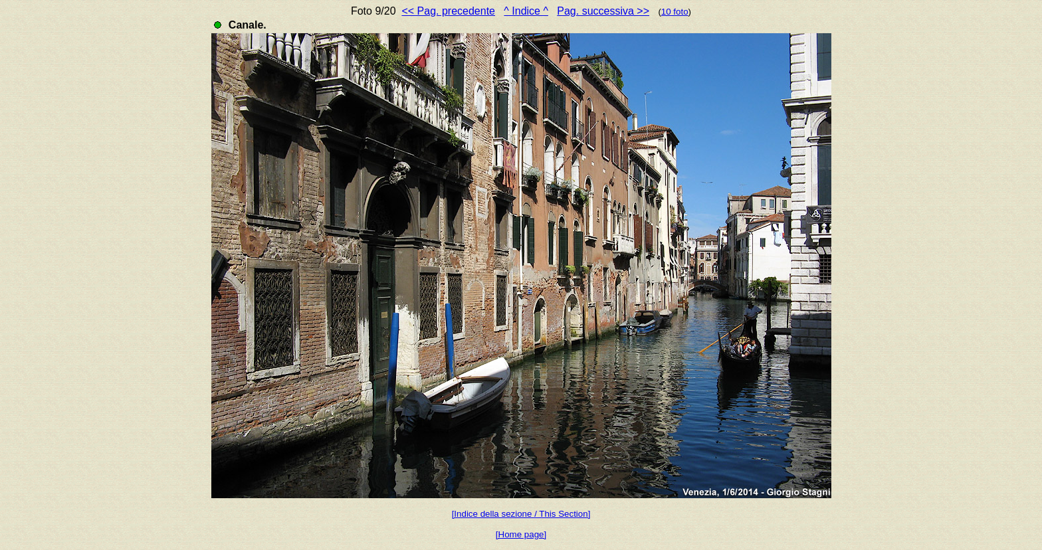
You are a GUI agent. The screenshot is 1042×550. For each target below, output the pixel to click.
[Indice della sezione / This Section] (521, 514)
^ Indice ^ (526, 11)
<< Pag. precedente (448, 11)
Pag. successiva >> (603, 11)
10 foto (674, 12)
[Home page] (521, 534)
